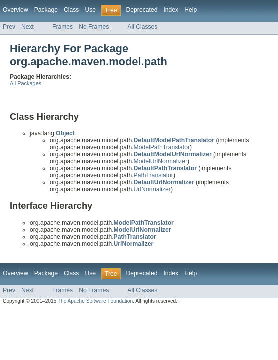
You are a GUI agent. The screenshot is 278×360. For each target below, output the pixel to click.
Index (171, 10)
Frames (62, 27)
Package (46, 10)
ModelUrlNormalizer (161, 161)
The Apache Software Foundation (95, 301)
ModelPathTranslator (162, 147)
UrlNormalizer (152, 189)
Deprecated (142, 10)
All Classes (143, 27)
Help (190, 10)
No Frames (94, 27)
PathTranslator (154, 175)
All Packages (26, 83)
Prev (9, 27)
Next (28, 27)
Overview (15, 10)
